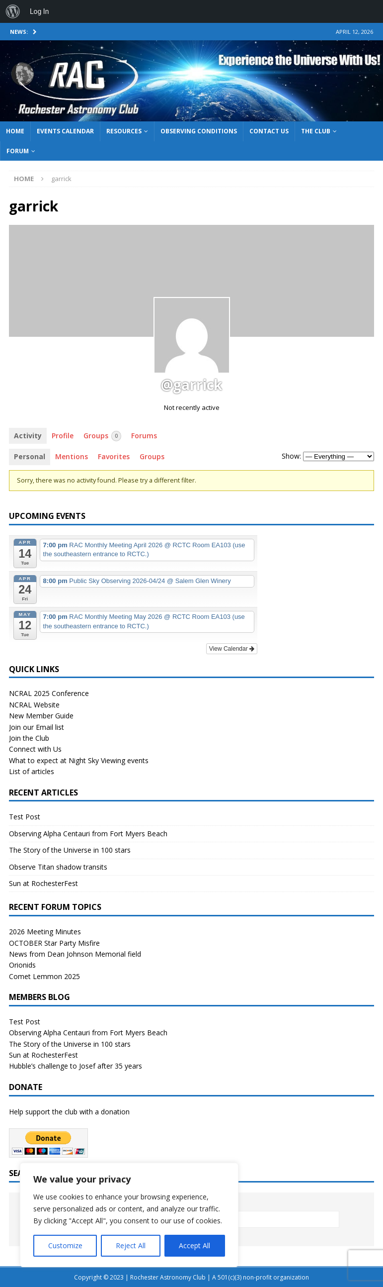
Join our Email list (36, 727)
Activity (28, 435)
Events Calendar (65, 131)
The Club (315, 131)
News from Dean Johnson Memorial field (75, 954)
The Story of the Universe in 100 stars (70, 850)
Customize (65, 1245)
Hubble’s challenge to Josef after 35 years (75, 1066)
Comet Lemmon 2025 (44, 976)
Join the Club (29, 738)
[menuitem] (13, 11)
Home (15, 131)
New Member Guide (41, 715)
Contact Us (269, 131)
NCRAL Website (34, 704)
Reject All (131, 1245)
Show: (291, 456)
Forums (144, 435)
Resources (124, 131)
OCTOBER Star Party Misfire (54, 943)
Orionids (22, 965)
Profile (63, 435)
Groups (102, 436)
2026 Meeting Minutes (45, 931)
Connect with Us (35, 749)
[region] (129, 1215)
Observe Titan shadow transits (58, 867)
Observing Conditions (198, 131)
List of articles (31, 771)
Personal (29, 456)
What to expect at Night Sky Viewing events (79, 760)
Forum (17, 151)
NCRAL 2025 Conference (49, 693)
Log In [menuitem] (39, 11)
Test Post (24, 816)
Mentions (71, 456)
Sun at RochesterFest (43, 883)
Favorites (114, 456)
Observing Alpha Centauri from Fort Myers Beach (88, 833)
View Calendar (231, 648)
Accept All (194, 1245)
